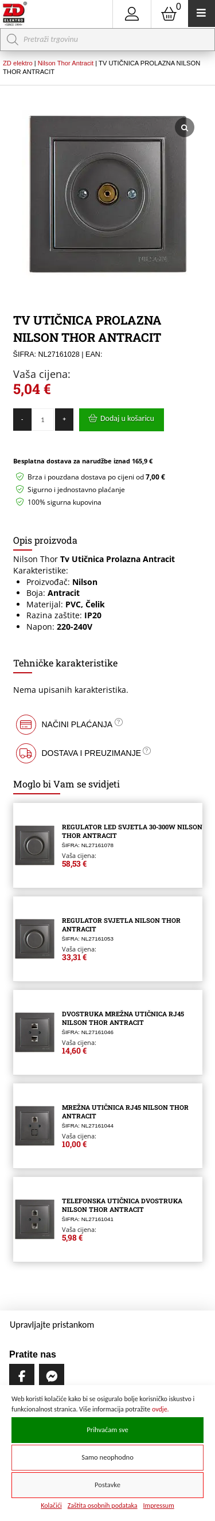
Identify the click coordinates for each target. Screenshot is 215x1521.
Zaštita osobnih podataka (103, 1506)
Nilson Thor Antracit (65, 63)
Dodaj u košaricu (127, 418)
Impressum (158, 1506)
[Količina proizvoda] (43, 419)
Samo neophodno (107, 1457)
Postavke (107, 1484)
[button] (107, 725)
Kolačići (51, 1506)
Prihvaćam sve (107, 1429)
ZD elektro (18, 63)
